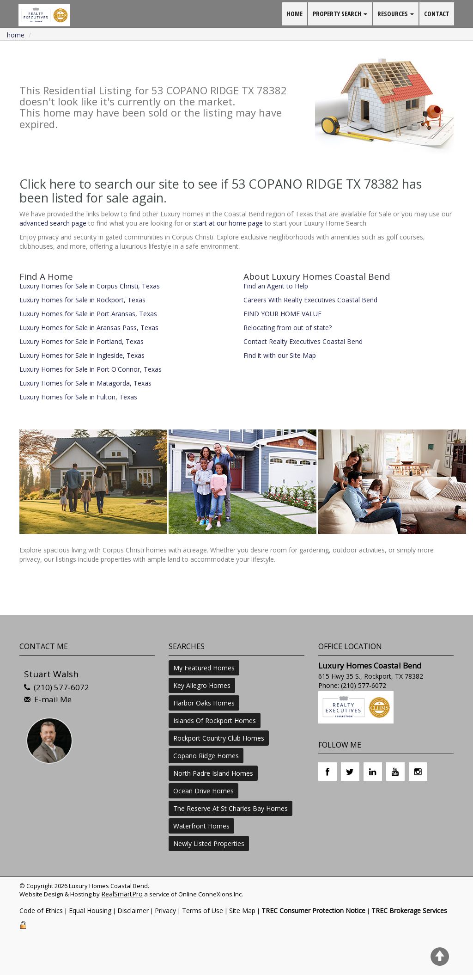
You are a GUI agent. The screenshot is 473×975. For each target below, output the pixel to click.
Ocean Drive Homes (203, 790)
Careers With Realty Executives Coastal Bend (310, 299)
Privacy (165, 910)
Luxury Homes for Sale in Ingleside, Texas (82, 355)
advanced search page (52, 223)
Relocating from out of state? (287, 327)
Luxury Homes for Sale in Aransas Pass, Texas (88, 327)
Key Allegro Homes (201, 685)
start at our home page (228, 223)
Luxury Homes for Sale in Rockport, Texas (82, 299)
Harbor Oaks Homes (204, 703)
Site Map (242, 910)
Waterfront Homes (201, 826)
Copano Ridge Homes (206, 755)
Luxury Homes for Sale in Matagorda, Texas (85, 383)
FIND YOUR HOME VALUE (282, 313)
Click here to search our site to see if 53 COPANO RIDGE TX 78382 (209, 183)
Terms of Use (202, 910)
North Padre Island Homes (213, 773)
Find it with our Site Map (279, 355)
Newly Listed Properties (208, 843)
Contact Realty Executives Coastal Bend (303, 341)
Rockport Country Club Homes (218, 738)
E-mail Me (53, 699)
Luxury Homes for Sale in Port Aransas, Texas (88, 313)
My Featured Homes (204, 667)
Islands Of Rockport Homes (214, 720)
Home (15, 35)
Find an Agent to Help (275, 286)
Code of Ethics (41, 910)
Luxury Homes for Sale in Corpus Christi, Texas (89, 286)
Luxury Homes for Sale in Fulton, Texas (78, 396)
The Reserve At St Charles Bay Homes (230, 808)
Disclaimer (133, 910)
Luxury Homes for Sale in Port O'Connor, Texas (90, 369)
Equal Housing (90, 910)
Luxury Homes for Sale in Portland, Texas (81, 341)
